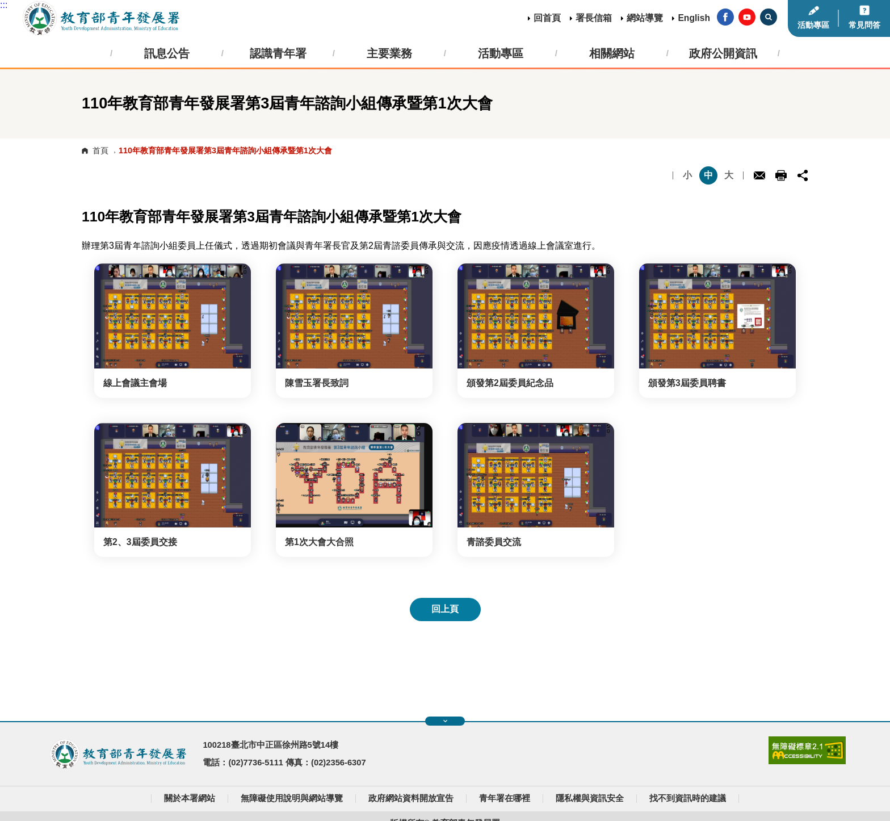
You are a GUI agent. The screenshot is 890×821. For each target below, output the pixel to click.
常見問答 (864, 25)
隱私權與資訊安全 (590, 798)
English (694, 18)
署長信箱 (594, 18)
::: (3, 5)
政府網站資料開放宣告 (411, 798)
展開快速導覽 (445, 721)
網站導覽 (645, 18)
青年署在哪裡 (504, 798)
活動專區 (813, 25)
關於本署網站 (189, 798)
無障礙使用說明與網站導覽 (292, 798)
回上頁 (445, 609)
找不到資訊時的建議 (687, 798)
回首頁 (547, 18)
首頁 (100, 150)
